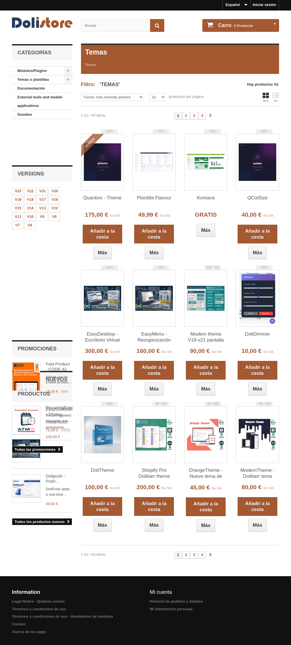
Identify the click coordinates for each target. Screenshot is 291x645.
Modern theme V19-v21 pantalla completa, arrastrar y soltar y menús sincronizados (206, 337)
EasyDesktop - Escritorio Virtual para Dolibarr (102, 337)
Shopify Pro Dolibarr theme (154, 473)
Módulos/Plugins (32, 71)
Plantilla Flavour (154, 197)
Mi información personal (171, 609)
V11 (18, 179)
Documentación (31, 88)
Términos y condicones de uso (39, 609)
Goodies (24, 114)
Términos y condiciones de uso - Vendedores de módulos (62, 616)
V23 (18, 153)
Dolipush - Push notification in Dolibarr (58, 399)
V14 (30, 170)
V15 (18, 170)
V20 (54, 153)
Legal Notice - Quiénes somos (38, 601)
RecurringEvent (59, 268)
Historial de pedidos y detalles (176, 601)
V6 (30, 187)
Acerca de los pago (29, 632)
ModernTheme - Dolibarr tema (257, 473)
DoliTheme (102, 470)
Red (266, 97)
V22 (30, 153)
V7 (17, 187)
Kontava (206, 197)
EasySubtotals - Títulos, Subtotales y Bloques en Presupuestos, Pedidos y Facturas (59, 355)
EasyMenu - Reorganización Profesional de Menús (154, 337)
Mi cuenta (161, 592)
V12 (54, 170)
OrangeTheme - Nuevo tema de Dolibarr (206, 473)
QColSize (257, 197)
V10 (30, 179)
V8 (54, 179)
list (275, 97)
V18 (30, 162)
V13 (42, 170)
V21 (42, 153)
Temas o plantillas (33, 79)
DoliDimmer (257, 334)
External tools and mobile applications (39, 101)
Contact (19, 624)
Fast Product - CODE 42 (58, 227)
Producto (235, 25)
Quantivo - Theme (102, 197)
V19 (18, 162)
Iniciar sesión (264, 5)
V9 (42, 179)
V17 (42, 162)
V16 (54, 162)
